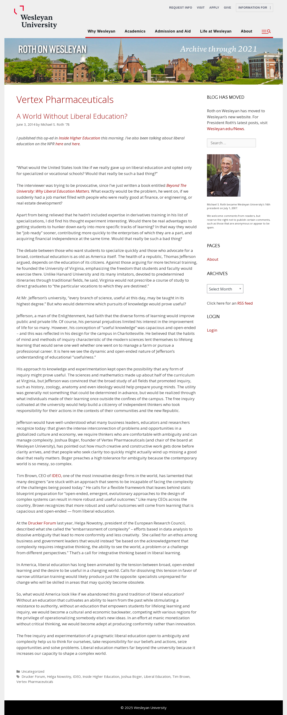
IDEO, (57, 475)
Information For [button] (255, 7)
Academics (135, 31)
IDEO (77, 676)
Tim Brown (181, 676)
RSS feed (245, 303)
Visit (201, 7)
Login (212, 330)
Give (227, 7)
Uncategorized (33, 671)
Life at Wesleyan (216, 31)
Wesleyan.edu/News (225, 128)
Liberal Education (157, 676)
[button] (266, 32)
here (59, 143)
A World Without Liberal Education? (71, 116)
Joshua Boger (131, 676)
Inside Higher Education (79, 138)
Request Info (180, 7)
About (246, 31)
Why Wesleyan (101, 31)
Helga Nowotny (59, 676)
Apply (214, 7)
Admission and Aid (173, 31)
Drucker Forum (42, 523)
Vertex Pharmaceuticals (34, 681)
